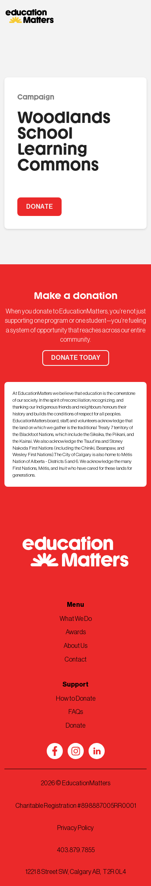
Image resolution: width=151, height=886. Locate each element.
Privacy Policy (75, 828)
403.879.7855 (76, 850)
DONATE (39, 206)
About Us (75, 646)
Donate (75, 725)
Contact (75, 659)
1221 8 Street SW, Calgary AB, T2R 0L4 (75, 872)
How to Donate (75, 698)
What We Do (76, 619)
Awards (76, 632)
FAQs (75, 712)
